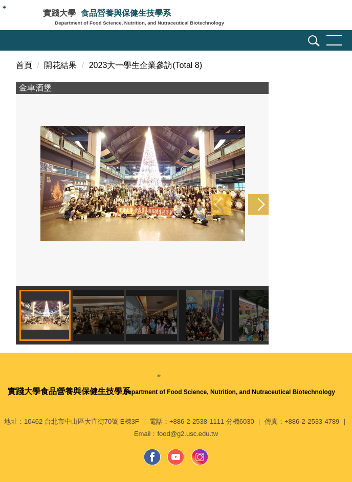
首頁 (24, 65)
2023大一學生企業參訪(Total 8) (145, 65)
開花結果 (60, 65)
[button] (312, 42)
